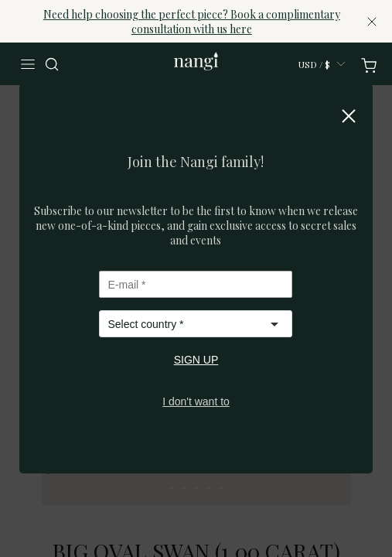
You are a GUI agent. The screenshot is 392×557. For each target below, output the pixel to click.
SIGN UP (196, 360)
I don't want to (196, 401)
